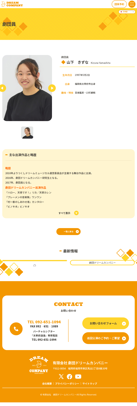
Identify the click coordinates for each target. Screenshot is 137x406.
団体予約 (119, 4)
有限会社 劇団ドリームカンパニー (60, 398)
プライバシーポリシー (67, 387)
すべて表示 (64, 213)
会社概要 (47, 387)
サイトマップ (89, 387)
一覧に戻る (68, 232)
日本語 (123, 12)
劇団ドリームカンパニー (102, 266)
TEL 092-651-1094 (44, 325)
